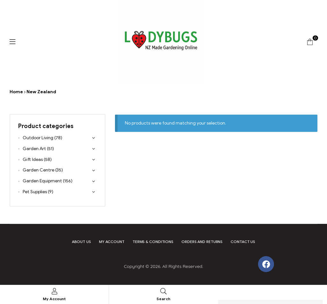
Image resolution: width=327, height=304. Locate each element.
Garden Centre (38, 170)
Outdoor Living (38, 138)
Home (16, 92)
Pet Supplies (35, 191)
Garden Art (34, 148)
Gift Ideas (33, 159)
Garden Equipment (42, 181)
